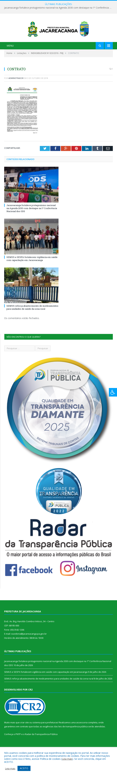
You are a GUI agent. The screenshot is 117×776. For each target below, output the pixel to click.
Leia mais (67, 758)
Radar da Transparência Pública (41, 745)
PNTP (18, 745)
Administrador (16, 89)
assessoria (82, 733)
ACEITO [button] (24, 768)
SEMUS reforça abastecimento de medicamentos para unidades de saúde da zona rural (32, 319)
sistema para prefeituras (45, 733)
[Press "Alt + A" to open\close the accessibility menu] (113, 392)
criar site (24, 733)
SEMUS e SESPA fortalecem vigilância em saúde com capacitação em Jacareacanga (32, 270)
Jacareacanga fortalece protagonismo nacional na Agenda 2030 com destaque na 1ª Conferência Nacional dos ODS (59, 7)
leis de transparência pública (73, 737)
